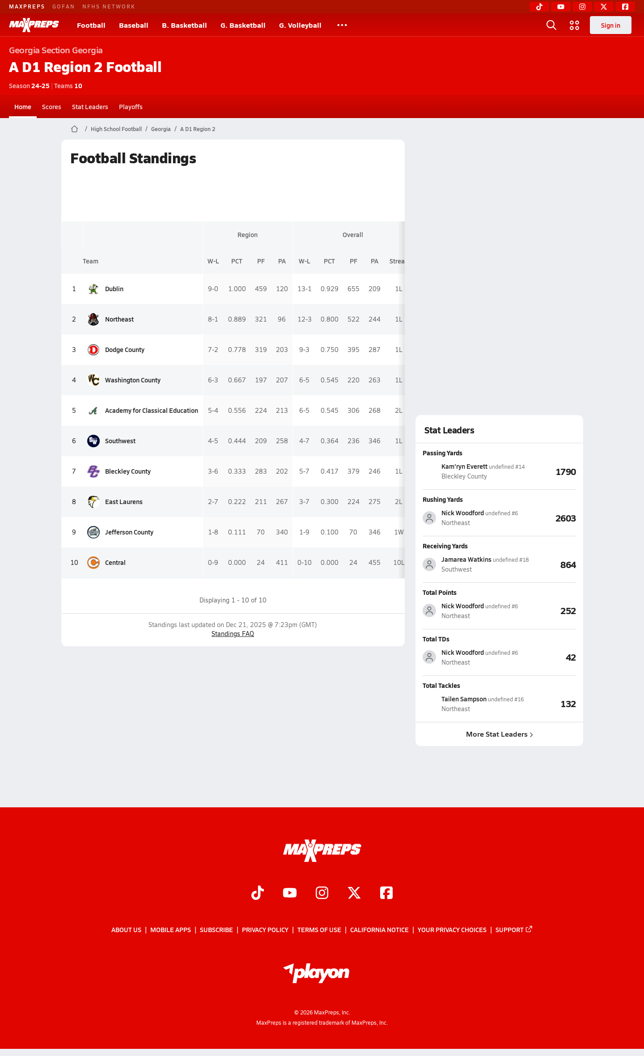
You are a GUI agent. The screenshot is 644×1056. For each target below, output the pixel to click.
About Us (126, 929)
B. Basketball (184, 25)
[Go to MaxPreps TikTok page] (257, 894)
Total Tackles (441, 685)
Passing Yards (442, 453)
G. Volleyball (300, 25)
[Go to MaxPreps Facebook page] (386, 894)
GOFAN (63, 6)
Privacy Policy (265, 929)
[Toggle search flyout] (551, 25)
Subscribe (216, 929)
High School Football (116, 128)
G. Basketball (243, 25)
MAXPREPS (27, 6)
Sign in (610, 25)
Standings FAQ (233, 633)
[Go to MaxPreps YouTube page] (290, 894)
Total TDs (436, 639)
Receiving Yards (445, 546)
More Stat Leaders (499, 734)
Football (91, 25)
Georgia (161, 128)
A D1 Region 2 (197, 128)
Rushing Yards (443, 499)
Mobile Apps (170, 929)
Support (514, 929)
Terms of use (319, 929)
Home (22, 106)
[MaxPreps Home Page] (74, 129)
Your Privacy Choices (452, 929)
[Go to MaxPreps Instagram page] (322, 894)
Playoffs (131, 106)
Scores (51, 106)
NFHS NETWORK (109, 6)
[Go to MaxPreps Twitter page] (354, 894)
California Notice (379, 929)
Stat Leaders (90, 106)
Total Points (440, 592)
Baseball (133, 25)
